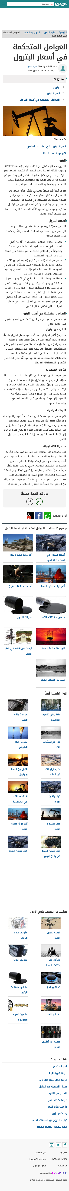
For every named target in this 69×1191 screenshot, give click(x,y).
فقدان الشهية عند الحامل (53, 1086)
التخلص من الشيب (57, 1093)
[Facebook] (64, 1144)
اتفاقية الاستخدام (59, 1159)
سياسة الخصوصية (37, 1159)
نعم (39, 501)
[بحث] (51, 4)
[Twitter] (58, 1144)
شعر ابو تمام (60, 1066)
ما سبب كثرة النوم (57, 1106)
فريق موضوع (39, 1166)
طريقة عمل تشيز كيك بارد (53, 1079)
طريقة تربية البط (58, 1073)
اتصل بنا (63, 1152)
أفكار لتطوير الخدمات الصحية (51, 1126)
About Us (62, 1166)
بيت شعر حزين (59, 1113)
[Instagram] (51, 1144)
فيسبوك (39, 515)
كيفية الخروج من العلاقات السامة (49, 1120)
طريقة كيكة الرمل (57, 1100)
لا (30, 501)
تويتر (30, 515)
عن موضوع (41, 1152)
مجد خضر (32, 66)
